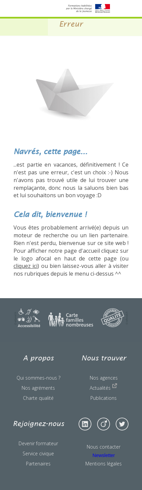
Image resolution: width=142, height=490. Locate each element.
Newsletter (103, 455)
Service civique (38, 453)
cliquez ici (25, 266)
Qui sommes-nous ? (38, 378)
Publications (103, 398)
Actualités (103, 387)
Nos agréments (38, 388)
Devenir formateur (38, 443)
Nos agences (104, 378)
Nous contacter (103, 447)
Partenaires (38, 463)
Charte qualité (38, 398)
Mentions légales (103, 463)
